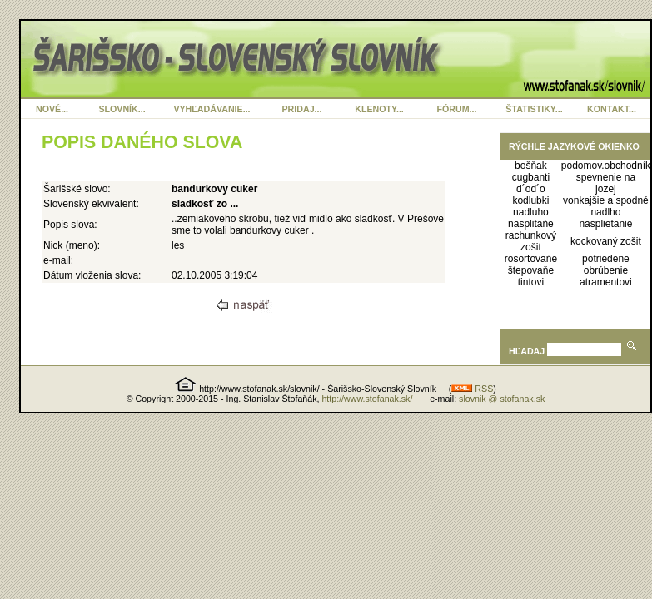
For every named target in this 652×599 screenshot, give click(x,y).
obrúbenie (606, 270)
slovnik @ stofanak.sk (502, 398)
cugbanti (531, 177)
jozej (605, 189)
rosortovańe (531, 259)
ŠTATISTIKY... (533, 109)
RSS (472, 389)
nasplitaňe (531, 224)
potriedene (606, 259)
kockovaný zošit (605, 241)
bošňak (531, 165)
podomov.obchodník (605, 165)
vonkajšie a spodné (606, 200)
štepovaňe (531, 270)
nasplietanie (605, 224)
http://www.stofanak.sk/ (366, 398)
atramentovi (606, 282)
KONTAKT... (611, 109)
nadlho (605, 212)
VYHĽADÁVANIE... (211, 109)
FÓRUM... (457, 109)
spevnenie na (605, 177)
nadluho (531, 212)
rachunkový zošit (530, 241)
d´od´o (530, 189)
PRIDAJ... (302, 109)
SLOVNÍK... (121, 109)
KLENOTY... (379, 109)
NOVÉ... (52, 109)
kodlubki (530, 200)
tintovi (531, 282)
